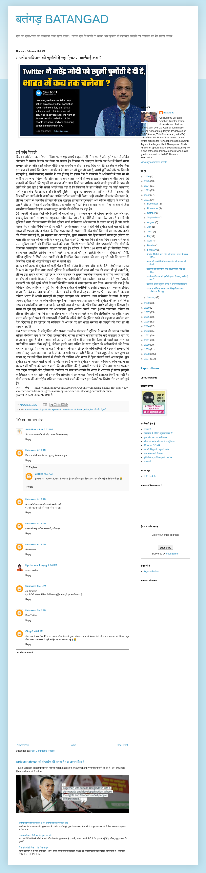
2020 (147, 303)
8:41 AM (41, 586)
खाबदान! (147, 429)
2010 (147, 344)
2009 (147, 349)
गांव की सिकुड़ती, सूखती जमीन (157, 449)
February (152, 250)
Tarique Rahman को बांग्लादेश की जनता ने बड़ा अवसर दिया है (50, 761)
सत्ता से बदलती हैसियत (153, 453)
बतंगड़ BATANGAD (62, 19)
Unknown (30, 450)
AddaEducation (34, 429)
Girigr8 (39, 474)
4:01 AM (48, 474)
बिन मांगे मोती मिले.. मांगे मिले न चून (33, 847)
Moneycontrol (54, 409)
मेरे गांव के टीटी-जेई (152, 445)
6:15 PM (41, 544)
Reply (28, 439)
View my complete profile (154, 162)
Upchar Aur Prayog (36, 565)
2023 (147, 190)
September (153, 217)
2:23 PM (48, 429)
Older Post (122, 745)
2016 (147, 317)
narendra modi (69, 409)
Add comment (25, 652)
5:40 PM (41, 610)
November (153, 208)
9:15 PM (41, 499)
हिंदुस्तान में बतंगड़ (151, 571)
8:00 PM (52, 565)
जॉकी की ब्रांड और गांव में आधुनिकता (159, 441)
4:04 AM (38, 631)
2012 (147, 335)
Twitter (80, 409)
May (149, 236)
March (150, 245)
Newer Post (23, 745)
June (150, 231)
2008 (147, 354)
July (149, 226)
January (151, 297)
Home (73, 745)
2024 (147, 185)
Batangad (168, 112)
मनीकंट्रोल (88, 409)
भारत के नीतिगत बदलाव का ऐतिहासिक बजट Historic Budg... (165, 290)
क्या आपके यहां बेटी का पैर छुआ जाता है (35, 835)
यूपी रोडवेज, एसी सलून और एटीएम (158, 457)
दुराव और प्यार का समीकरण (155, 437)
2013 (147, 331)
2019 (147, 307)
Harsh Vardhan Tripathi (36, 409)
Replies (33, 467)
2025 (147, 181)
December (153, 203)
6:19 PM (41, 450)
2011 (147, 340)
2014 (147, 326)
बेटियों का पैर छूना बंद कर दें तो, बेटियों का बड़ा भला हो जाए (43, 823)
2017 (147, 312)
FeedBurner (172, 553)
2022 (147, 195)
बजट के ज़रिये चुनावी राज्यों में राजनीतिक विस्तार (167, 284)
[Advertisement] (167, 74)
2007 (147, 358)
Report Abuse (150, 368)
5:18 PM (41, 523)
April (150, 240)
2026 (147, 176)
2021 (147, 199)
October (151, 213)
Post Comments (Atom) (42, 750)
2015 (147, 321)
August (151, 222)
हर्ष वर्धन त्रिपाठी (100, 409)
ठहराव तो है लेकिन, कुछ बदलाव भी (158, 433)
